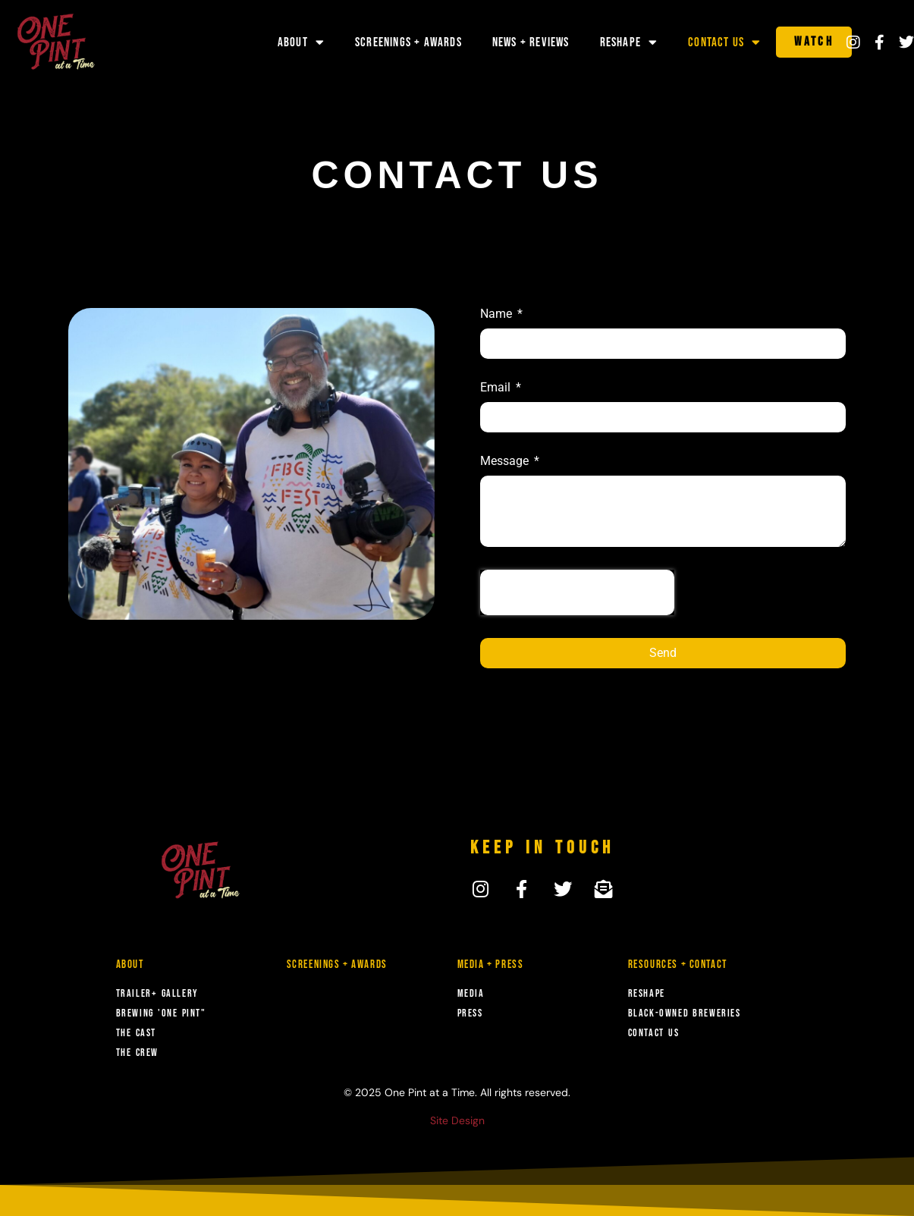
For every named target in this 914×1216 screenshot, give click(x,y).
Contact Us (724, 42)
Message (506, 461)
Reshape (629, 42)
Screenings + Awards (408, 42)
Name (497, 314)
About (301, 42)
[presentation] (577, 592)
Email (497, 388)
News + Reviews (531, 42)
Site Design (457, 1120)
